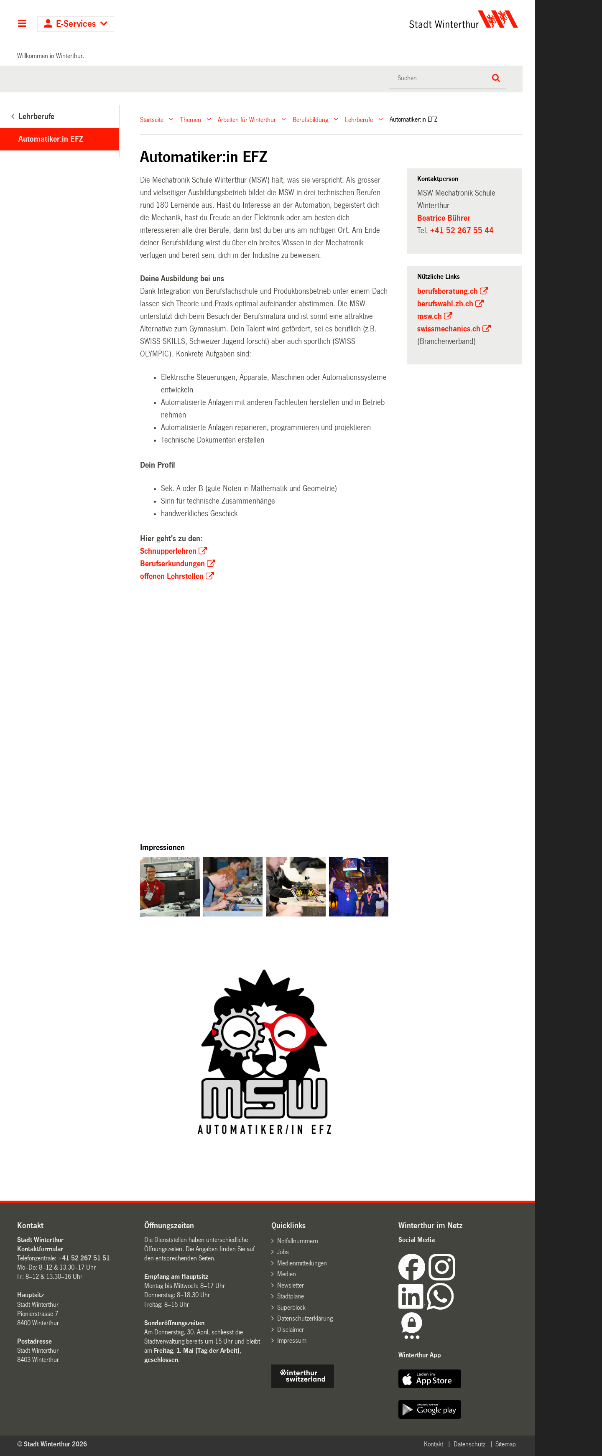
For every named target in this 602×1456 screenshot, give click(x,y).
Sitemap (505, 1444)
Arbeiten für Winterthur (247, 119)
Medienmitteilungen (302, 1263)
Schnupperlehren (168, 551)
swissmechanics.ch (448, 329)
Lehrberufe (359, 119)
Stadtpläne (290, 1296)
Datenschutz (469, 1444)
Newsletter (290, 1285)
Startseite (151, 119)
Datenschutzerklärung (305, 1318)
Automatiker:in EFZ (50, 139)
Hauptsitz (30, 1294)
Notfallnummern (297, 1241)
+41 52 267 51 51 (84, 1258)
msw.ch (429, 316)
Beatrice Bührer (443, 218)
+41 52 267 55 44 (462, 231)
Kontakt (433, 1444)
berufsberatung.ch (447, 291)
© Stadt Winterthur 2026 (52, 1444)
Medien (286, 1274)
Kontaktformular (40, 1248)
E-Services (76, 24)
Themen (190, 119)
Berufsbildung (310, 119)
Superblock (291, 1307)
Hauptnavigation (22, 24)
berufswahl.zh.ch (445, 304)
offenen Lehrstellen (172, 576)
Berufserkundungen (172, 564)
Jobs (283, 1251)
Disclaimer (290, 1329)
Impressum (291, 1340)
